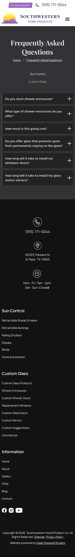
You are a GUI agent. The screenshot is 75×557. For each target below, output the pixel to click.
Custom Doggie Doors (15, 428)
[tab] (37, 74)
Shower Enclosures (14, 390)
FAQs (5, 484)
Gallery (6, 476)
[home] (31, 18)
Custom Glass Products (17, 383)
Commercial (9, 435)
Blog (4, 491)
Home (17, 60)
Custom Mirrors (12, 420)
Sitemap (39, 537)
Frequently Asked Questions (44, 60)
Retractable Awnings (15, 328)
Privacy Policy (54, 537)
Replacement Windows (16, 405)
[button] (67, 19)
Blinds (5, 349)
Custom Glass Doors (15, 413)
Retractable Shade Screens (19, 320)
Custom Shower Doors (16, 398)
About (6, 469)
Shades (6, 343)
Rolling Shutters (12, 335)
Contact (7, 498)
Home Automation (13, 357)
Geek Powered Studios (50, 543)
